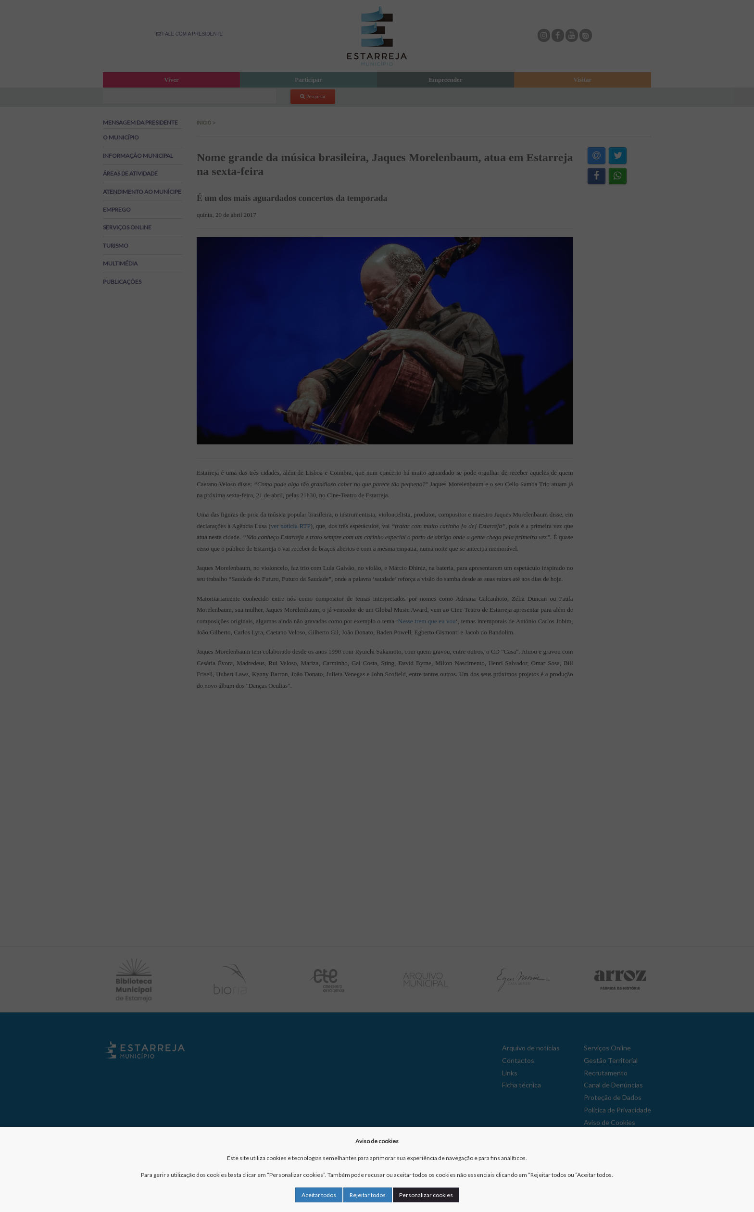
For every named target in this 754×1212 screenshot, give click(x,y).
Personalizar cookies (426, 1195)
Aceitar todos (319, 1195)
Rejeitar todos (368, 1195)
